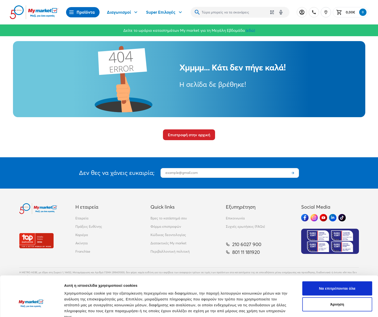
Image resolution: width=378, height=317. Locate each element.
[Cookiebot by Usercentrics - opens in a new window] (31, 307)
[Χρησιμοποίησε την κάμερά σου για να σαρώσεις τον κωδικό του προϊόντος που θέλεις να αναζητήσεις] (272, 12)
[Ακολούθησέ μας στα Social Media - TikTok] (342, 217)
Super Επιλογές (164, 12)
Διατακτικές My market (168, 243)
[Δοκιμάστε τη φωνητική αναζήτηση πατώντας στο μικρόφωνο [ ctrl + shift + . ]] (280, 12)
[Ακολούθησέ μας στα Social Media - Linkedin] (332, 217)
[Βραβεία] (36, 240)
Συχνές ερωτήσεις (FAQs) (245, 226)
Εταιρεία (81, 218)
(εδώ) (250, 30)
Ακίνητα (81, 243)
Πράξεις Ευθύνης (88, 226)
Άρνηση (337, 275)
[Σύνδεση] (302, 12)
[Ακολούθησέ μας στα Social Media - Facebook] (305, 217)
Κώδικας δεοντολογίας (168, 235)
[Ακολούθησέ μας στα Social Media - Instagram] (314, 217)
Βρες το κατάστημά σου (168, 218)
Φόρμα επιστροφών (165, 226)
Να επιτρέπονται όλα (337, 259)
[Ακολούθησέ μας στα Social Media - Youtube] (323, 217)
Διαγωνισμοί (123, 12)
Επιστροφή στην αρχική (189, 134)
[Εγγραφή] (293, 173)
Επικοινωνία (235, 218)
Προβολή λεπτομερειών (291, 307)
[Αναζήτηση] (197, 12)
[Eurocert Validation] (330, 241)
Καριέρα (81, 235)
